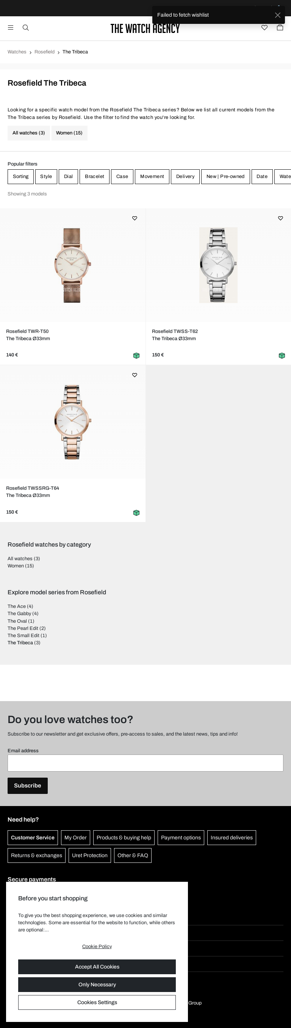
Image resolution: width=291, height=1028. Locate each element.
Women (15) (69, 133)
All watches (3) (29, 133)
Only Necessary (97, 984)
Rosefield (44, 52)
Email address (23, 750)
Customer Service (33, 838)
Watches (17, 52)
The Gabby (19, 613)
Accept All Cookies (97, 967)
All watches (20, 558)
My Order (75, 838)
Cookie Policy (97, 946)
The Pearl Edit (23, 628)
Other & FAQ (132, 855)
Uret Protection (90, 855)
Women (16, 566)
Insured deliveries (232, 838)
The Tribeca (20, 642)
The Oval (17, 621)
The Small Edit (23, 635)
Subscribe (27, 786)
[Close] (278, 15)
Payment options (181, 838)
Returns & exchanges (36, 855)
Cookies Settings (97, 1002)
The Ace (17, 606)
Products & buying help (124, 838)
